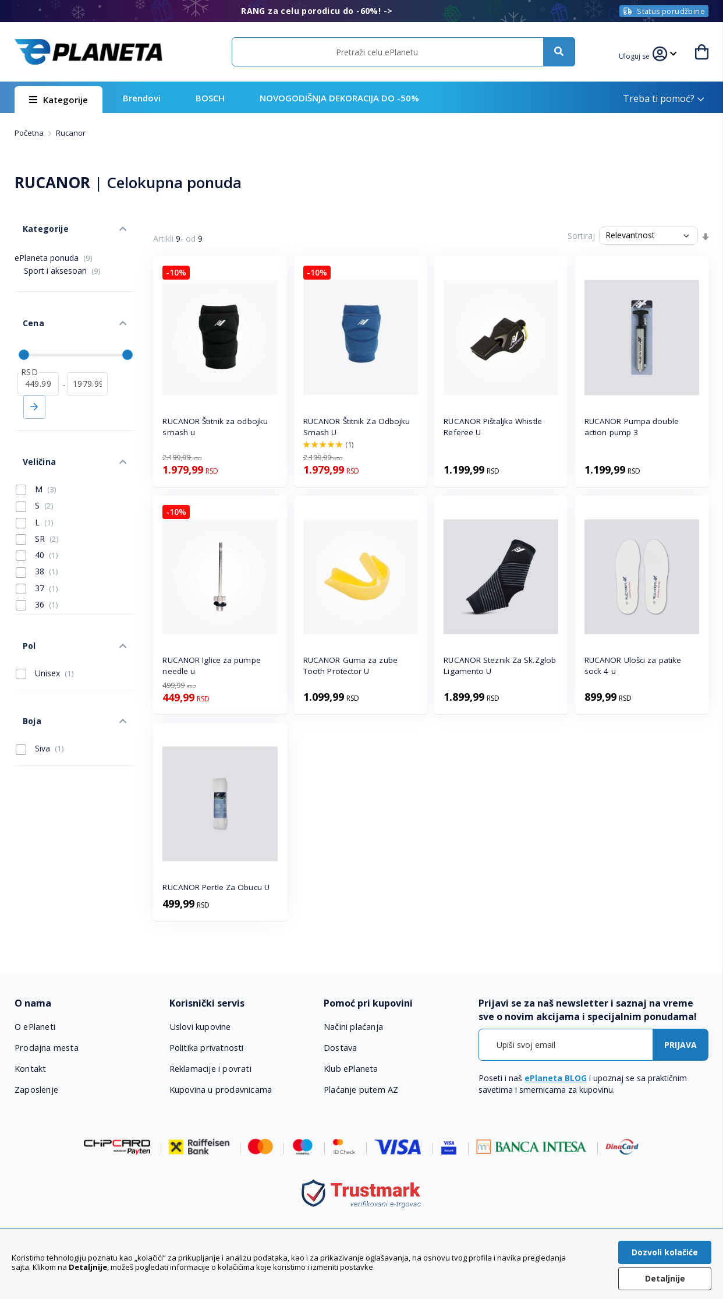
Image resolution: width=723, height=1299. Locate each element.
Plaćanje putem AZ (361, 1089)
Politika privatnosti (206, 1047)
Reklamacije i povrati (210, 1068)
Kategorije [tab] (37, 220)
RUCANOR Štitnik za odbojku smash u (215, 426)
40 (37, 515)
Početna (30, 133)
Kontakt (30, 1068)
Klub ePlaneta (351, 1068)
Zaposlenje (37, 1089)
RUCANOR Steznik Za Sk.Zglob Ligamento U (500, 665)
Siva (40, 685)
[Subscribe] (680, 1045)
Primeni (34, 379)
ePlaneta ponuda (54, 245)
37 (37, 548)
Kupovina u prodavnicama (220, 1089)
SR (37, 498)
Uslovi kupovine (200, 1026)
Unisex (45, 621)
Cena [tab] (25, 303)
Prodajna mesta (47, 1047)
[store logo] (88, 52)
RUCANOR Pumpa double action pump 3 (631, 426)
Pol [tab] (21, 597)
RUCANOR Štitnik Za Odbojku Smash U (356, 426)
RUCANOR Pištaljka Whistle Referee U (493, 426)
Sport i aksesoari (62, 258)
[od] (38, 356)
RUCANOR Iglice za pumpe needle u (211, 665)
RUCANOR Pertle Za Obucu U (216, 887)
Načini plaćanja (352, 1026)
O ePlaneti (35, 1026)
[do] (87, 356)
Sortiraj (581, 235)
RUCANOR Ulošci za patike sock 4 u (632, 665)
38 (37, 532)
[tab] (85, 1003)
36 (37, 564)
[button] (637, 54)
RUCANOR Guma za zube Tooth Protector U (350, 665)
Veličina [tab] (31, 426)
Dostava (340, 1047)
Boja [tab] (24, 661)
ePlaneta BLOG (555, 1077)
